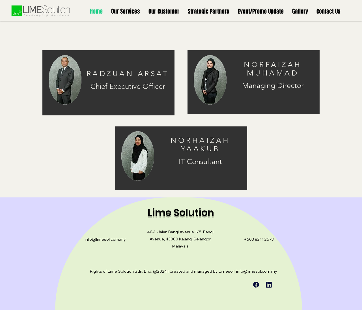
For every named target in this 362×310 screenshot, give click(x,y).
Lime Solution (181, 212)
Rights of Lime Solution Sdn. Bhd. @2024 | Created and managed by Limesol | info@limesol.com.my (183, 271)
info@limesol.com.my (105, 239)
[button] (125, 11)
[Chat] (256, 284)
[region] (108, 82)
